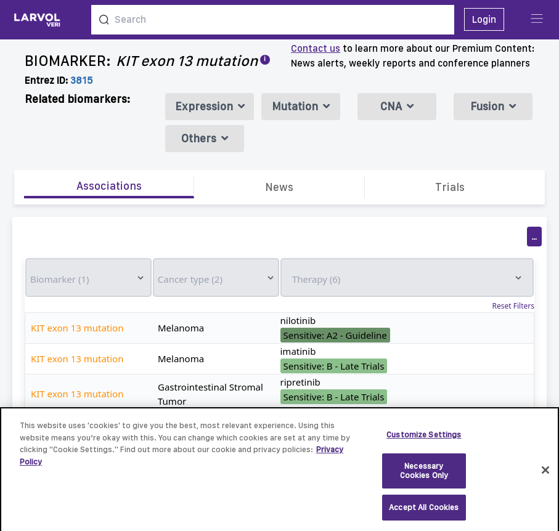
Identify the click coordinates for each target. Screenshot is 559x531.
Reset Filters (513, 306)
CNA (397, 106)
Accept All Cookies (424, 512)
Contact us (315, 48)
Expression (210, 106)
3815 (81, 80)
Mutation (301, 106)
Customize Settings (423, 439)
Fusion (493, 106)
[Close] (545, 474)
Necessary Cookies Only (424, 475)
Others (204, 138)
